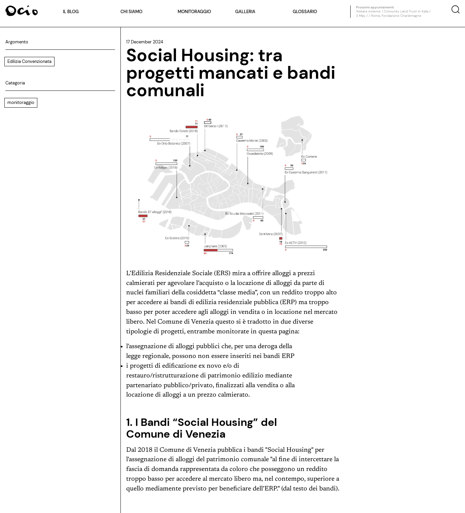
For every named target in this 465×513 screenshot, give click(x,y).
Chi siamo (131, 11)
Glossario (305, 11)
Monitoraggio (194, 11)
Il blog (71, 11)
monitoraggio (20, 102)
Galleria (245, 11)
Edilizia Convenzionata (29, 61)
